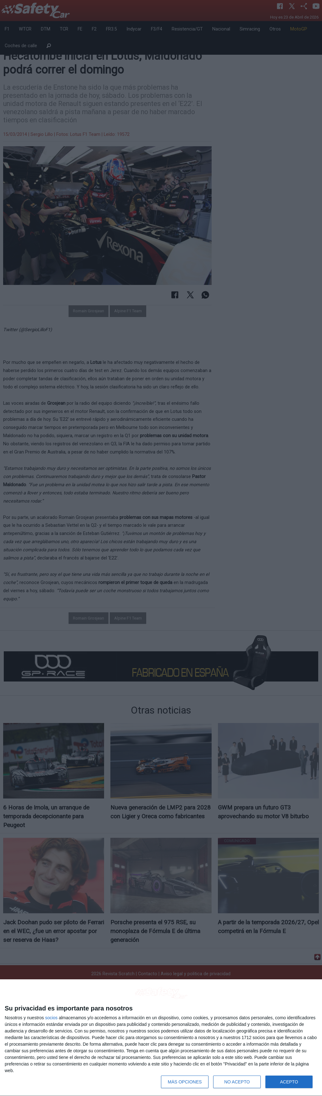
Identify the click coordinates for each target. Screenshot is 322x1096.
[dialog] (161, 1038)
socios (51, 1017)
